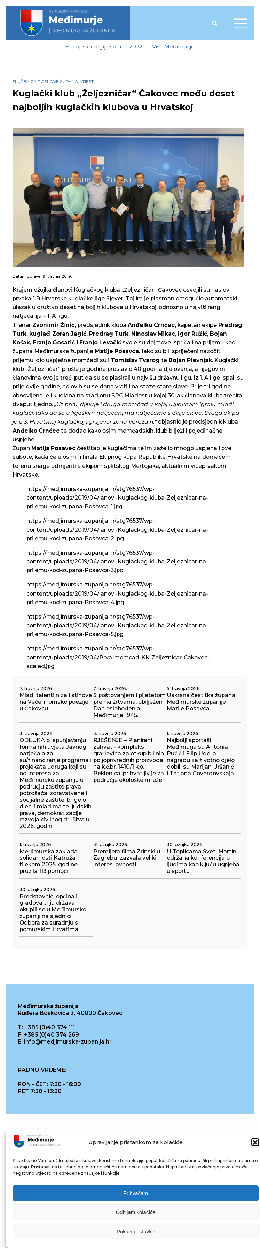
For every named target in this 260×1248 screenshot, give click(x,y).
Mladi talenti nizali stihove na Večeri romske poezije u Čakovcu (55, 702)
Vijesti (87, 81)
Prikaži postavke (136, 1232)
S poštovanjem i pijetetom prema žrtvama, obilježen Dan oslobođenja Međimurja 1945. (129, 705)
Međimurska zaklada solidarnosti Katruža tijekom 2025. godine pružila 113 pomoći (48, 862)
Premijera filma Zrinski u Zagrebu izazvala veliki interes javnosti (126, 858)
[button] (255, 1142)
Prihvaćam (135, 1193)
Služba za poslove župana (45, 81)
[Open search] (215, 23)
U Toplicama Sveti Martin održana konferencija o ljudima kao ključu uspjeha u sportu (203, 862)
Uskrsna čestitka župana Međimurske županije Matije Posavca (201, 702)
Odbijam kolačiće (135, 1213)
